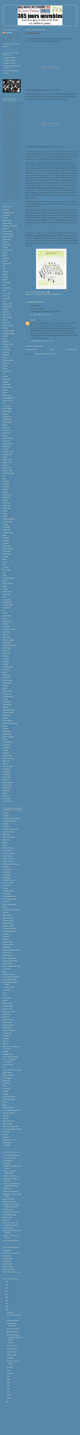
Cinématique (7, 877)
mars (9, 1392)
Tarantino (6, 277)
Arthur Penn (6, 530)
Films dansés (7, 245)
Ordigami (6, 1038)
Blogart (5, 842)
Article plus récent (31, 349)
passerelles (56, 294)
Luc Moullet (7, 298)
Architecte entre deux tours (11, 1176)
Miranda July (7, 1261)
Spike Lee (6, 763)
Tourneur (5, 489)
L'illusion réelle (11, 1355)
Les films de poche (9, 987)
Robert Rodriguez (8, 737)
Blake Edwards (7, 387)
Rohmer (5, 274)
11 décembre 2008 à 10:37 (42, 314)
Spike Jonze (6, 761)
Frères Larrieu (7, 591)
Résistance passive (12, 1332)
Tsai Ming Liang (8, 344)
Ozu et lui (6, 1041)
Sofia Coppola (7, 755)
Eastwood (6, 414)
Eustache (5, 336)
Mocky (5, 688)
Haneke (5, 613)
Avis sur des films (8, 832)
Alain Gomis (7, 505)
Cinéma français (8, 236)
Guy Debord (7, 608)
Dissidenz (6, 912)
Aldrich (5, 511)
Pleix (4, 478)
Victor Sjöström (8, 782)
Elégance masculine (13, 1320)
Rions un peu (7, 239)
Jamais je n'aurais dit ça (10, 961)
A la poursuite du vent (9, 821)
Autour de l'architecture (10, 1191)
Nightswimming (8, 1019)
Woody (5, 279)
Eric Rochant (7, 570)
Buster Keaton (7, 395)
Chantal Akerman (8, 400)
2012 (7, 1297)
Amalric (5, 516)
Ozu (4, 374)
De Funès (6, 556)
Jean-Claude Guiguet (9, 629)
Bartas (5, 535)
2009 (7, 1306)
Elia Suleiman (7, 422)
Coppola (5, 309)
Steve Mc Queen (8, 766)
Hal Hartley (6, 433)
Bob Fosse (6, 538)
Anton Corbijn (7, 521)
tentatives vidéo (8, 250)
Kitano (5, 457)
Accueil (51, 349)
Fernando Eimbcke (9, 578)
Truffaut (5, 328)
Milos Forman (7, 317)
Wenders (5, 382)
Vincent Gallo (7, 785)
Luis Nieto (6, 669)
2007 (7, 1402)
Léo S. (5, 995)
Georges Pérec (7, 602)
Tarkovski (6, 341)
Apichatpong (7, 288)
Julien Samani (7, 648)
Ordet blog (6, 1036)
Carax (4, 290)
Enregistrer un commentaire (34, 346)
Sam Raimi (6, 484)
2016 (7, 1291)
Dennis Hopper (7, 409)
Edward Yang (7, 419)
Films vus (6, 228)
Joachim (33, 320)
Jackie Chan (6, 626)
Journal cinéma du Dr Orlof (11, 966)
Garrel (5, 357)
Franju (5, 586)
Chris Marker (7, 349)
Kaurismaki (6, 653)
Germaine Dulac (8, 605)
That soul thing (7, 1124)
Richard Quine (7, 734)
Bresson (5, 271)
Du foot (5, 253)
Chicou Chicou (7, 858)
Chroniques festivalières (10, 226)
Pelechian (6, 707)
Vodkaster (6, 1137)
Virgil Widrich (7, 788)
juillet (9, 1379)
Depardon (6, 355)
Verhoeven (6, 780)
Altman (5, 513)
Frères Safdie (7, 594)
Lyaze (4, 993)
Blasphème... (11, 1358)
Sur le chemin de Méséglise (11, 1110)
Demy (5, 559)
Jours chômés (7, 969)
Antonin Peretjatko (9, 331)
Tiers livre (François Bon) (11, 1126)
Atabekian (6, 826)
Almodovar (6, 347)
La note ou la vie (12, 1352)
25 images (6, 815)
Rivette (5, 339)
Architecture (7, 215)
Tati (4, 266)
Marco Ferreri (7, 314)
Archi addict (7, 1163)
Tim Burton (6, 769)
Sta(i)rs (5, 1102)
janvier (9, 1398)
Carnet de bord (7, 850)
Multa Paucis (7, 1014)
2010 (7, 1303)
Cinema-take (7, 872)
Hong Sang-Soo (8, 621)
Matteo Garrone (8, 680)
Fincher (5, 425)
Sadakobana (6, 1081)
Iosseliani (46, 294)
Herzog (5, 435)
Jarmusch (6, 449)
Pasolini (5, 376)
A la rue (5, 218)
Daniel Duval (7, 551)
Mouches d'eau (7, 1009)
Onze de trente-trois (9, 1030)
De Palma (6, 352)
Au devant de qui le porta (11, 829)
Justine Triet (6, 651)
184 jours (6, 813)
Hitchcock (37, 294)
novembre (10, 1367)
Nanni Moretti (7, 371)
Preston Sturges (7, 720)
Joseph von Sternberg (9, 645)
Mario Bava (6, 677)
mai (8, 1385)
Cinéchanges (7, 875)
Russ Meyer (6, 745)
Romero (5, 739)
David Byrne (7, 554)
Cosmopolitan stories (9, 896)
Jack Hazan (6, 441)
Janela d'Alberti (7, 963)
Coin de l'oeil (7, 885)
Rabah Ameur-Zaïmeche (10, 723)
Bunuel (5, 392)
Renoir (5, 726)
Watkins (5, 492)
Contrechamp (7, 893)
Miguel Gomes (7, 462)
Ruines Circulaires (8, 1075)
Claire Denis (7, 546)
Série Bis (5, 1115)
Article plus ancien (71, 349)
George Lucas (7, 430)
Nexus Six (6, 1017)
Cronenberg (6, 406)
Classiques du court (9, 880)
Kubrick (5, 368)
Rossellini (6, 481)
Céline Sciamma (8, 548)
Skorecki (5, 1091)
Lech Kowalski (7, 1258)
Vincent (5, 1134)
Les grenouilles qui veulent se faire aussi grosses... (14, 1337)
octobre (9, 1370)
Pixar (4, 476)
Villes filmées (7, 220)
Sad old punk (7, 1078)
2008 (7, 1309)
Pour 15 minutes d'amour (10, 1057)
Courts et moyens (8, 234)
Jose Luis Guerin (8, 452)
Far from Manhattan (9, 931)
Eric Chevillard (7, 923)
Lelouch (5, 664)
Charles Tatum (7, 856)
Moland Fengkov (8, 1006)
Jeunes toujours (11, 1349)
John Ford (6, 634)
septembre (10, 1373)
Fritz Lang (6, 427)
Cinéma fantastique (9, 333)
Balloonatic (6, 834)
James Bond (6, 446)
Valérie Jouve (7, 777)
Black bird (6, 840)
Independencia (7, 955)
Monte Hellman (8, 691)
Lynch (5, 301)
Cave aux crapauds (8, 853)
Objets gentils (7, 1027)
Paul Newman (7, 704)
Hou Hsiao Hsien (8, 438)
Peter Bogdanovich (9, 710)
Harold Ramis (7, 616)
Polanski (5, 718)
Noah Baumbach (8, 696)
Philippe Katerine (8, 712)
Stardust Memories (9, 1107)
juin (8, 1382)
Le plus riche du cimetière (11, 977)
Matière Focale (7, 1003)
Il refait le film (7, 953)
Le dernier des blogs (9, 974)
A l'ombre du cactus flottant (11, 818)
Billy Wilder (7, 384)
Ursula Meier (7, 774)
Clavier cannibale (8, 883)
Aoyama (5, 524)
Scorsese (5, 750)
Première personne (8, 212)
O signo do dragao (8, 1025)
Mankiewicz (6, 675)
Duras (4, 565)
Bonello (5, 390)
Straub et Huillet (8, 325)
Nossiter (5, 699)
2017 (7, 1288)
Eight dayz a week (8, 918)
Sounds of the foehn (9, 1097)
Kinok (5, 971)
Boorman (5, 540)
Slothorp (5, 1094)
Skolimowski (7, 263)
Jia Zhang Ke (7, 282)
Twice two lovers (12, 1345)
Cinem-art (6, 242)
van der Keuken (8, 801)
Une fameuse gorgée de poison (12, 1129)
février (9, 1395)
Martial (5, 1001)
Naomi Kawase (7, 1264)
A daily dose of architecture (11, 1155)
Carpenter (6, 543)
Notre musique (7, 1022)
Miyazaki (6, 686)
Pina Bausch (7, 715)
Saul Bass (6, 487)
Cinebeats (6, 867)
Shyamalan (6, 753)
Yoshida (5, 500)
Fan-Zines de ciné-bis (9, 928)
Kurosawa (6, 661)
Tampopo (6, 1118)
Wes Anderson (7, 495)
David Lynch (7, 1256)
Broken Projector (8, 848)
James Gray (6, 312)
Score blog (6, 1083)
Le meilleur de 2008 (9, 60)
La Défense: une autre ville (11, 1212)
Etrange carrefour (8, 926)
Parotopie (6, 1051)
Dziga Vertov (7, 411)
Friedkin (5, 589)
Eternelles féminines (13, 1329)
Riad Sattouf (7, 731)
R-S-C (5, 1067)
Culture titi (6, 901)
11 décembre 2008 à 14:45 (42, 341)
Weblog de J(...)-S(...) (9, 1140)
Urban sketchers (8, 1228)
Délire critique (7, 915)
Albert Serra (6, 508)
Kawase (5, 365)
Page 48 (5, 1044)
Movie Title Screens (9, 1011)
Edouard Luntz (7, 417)
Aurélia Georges (8, 532)
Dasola (5, 907)
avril (8, 1388)
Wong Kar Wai (7, 304)
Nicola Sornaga (7, 470)
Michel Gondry (7, 460)
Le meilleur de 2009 (9, 63)
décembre (10, 1312)
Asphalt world (7, 1188)
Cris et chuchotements (10, 899)
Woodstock (6, 796)
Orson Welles (7, 702)
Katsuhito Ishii (7, 454)
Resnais (5, 261)
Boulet (5, 845)
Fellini (5, 575)
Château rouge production (11, 864)
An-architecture (8, 1160)
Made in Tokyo (7, 1217)
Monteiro (5, 465)
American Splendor (9, 519)
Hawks (5, 618)
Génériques (6, 947)
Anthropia (6, 824)
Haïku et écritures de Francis (12, 950)
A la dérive (10, 1342)
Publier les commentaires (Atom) (44, 354)
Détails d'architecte (9, 1199)
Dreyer (5, 562)
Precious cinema (8, 1064)
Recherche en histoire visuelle (12, 1070)
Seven (5, 1086)
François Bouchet (8, 944)
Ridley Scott (7, 379)
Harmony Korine (8, 360)
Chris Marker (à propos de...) (12, 1253)
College (5, 888)
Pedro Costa (6, 322)
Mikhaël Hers (7, 683)
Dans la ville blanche (9, 904)
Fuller (4, 597)
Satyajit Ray (6, 747)
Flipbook (5, 939)
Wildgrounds (7, 1142)
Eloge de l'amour (8, 920)
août (8, 1376)
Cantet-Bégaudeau (8, 398)
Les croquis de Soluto (9, 979)
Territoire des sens (8, 1121)
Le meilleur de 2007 (9, 58)
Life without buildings (10, 1215)
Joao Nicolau (7, 632)
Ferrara (5, 581)
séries (4, 269)
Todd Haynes (7, 772)
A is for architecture (9, 1158)
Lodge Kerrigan (8, 667)
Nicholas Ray (7, 694)
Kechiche (6, 656)
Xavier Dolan (7, 798)
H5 (4, 610)
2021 (7, 1282)
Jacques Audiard (8, 443)
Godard (5, 247)
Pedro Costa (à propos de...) (11, 1272)
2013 (7, 1294)
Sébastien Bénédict (9, 1113)
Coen (4, 403)
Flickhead (6, 936)
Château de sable (8, 861)
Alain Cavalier (7, 306)
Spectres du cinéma (9, 1099)
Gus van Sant (7, 293)
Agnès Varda (7, 503)
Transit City (6, 1220)
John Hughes (7, 637)
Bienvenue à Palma (9, 837)
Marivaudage (7, 998)
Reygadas (6, 729)
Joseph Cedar (7, 643)
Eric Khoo (6, 567)
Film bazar (6, 934)
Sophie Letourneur (8, 758)
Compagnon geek (8, 891)
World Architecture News (11, 1240)
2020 (7, 1285)
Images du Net (7, 223)
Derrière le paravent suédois (11, 910)
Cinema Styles (7, 869)
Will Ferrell (6, 497)
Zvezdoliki (6, 1145)
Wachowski (6, 790)
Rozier (5, 255)
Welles (5, 793)
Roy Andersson (7, 742)
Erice (4, 573)
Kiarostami (6, 296)
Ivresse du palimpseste (10, 958)
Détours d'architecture (9, 1202)
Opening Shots (7, 1033)
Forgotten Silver (8, 942)
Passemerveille (7, 1054)
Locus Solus (6, 990)
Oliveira (5, 320)
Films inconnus (7, 231)
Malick (5, 672)
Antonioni (6, 258)
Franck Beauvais (8, 583)
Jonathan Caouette (8, 640)
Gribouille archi (8, 1209)
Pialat (4, 285)
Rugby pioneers (8, 1072)
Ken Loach (6, 659)
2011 (7, 1300)
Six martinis (6, 1089)
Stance (5, 1105)
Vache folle (6, 1132)
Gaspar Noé (6, 599)
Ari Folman (6, 527)
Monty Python (7, 468)
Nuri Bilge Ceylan (8, 473)
